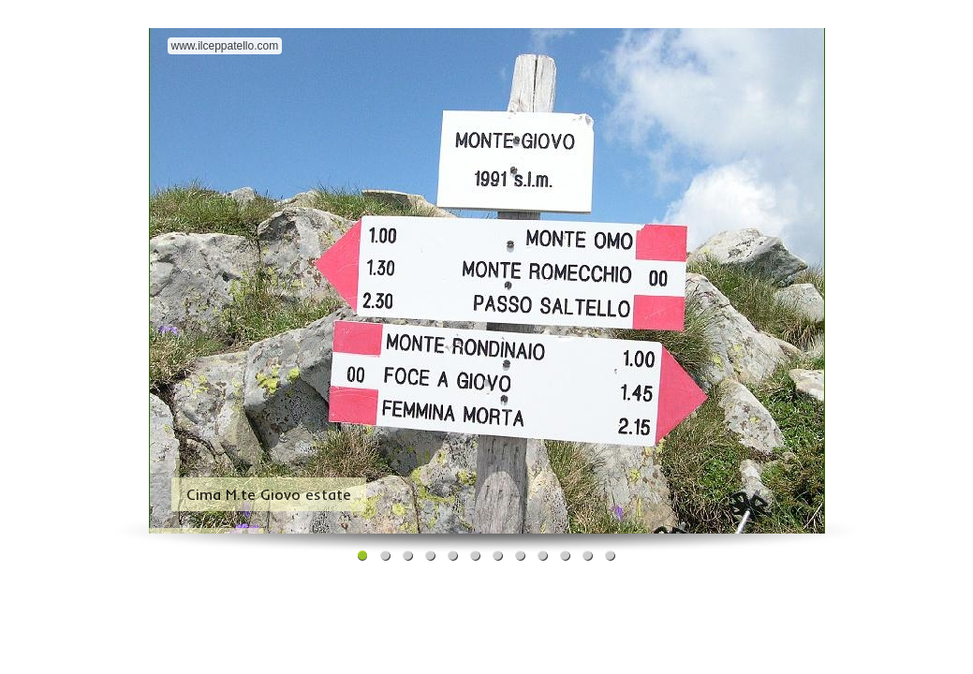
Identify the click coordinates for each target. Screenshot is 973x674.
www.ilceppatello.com (225, 45)
